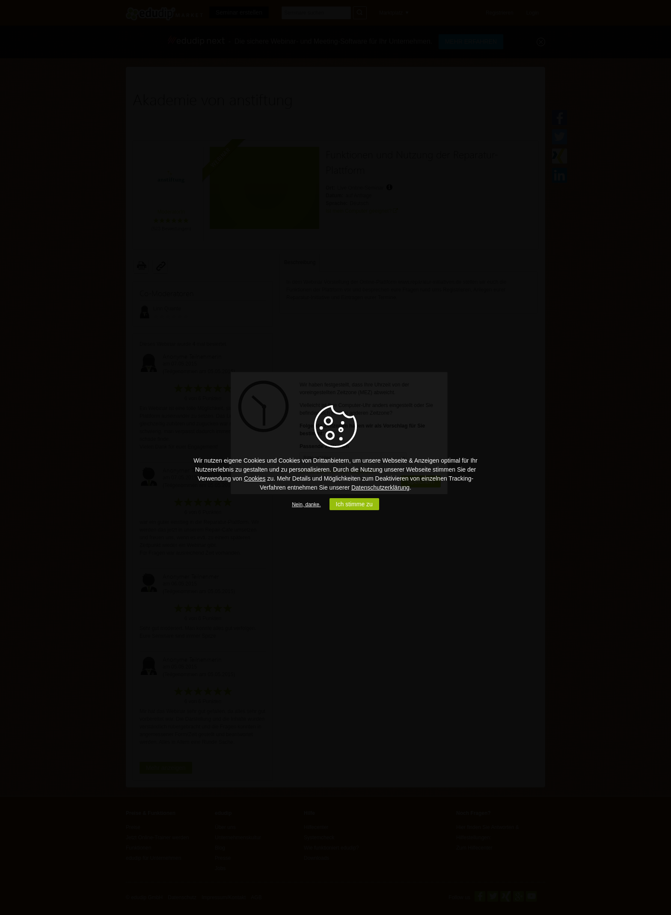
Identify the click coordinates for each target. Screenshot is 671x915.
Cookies (255, 478)
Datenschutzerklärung (380, 487)
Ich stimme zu (354, 504)
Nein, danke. (306, 505)
